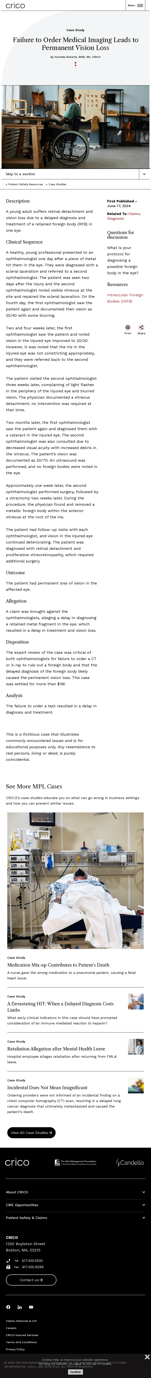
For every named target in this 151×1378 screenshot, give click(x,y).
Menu (135, 5)
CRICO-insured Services (22, 1335)
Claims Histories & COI (21, 1320)
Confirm (75, 1372)
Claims (134, 214)
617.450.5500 (32, 1261)
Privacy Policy (15, 1349)
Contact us (29, 1280)
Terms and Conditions (21, 1342)
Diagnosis (115, 218)
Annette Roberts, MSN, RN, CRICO (77, 56)
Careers (11, 1328)
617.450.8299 (32, 1267)
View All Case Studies (29, 1133)
